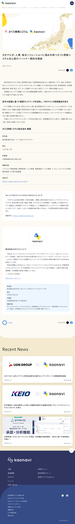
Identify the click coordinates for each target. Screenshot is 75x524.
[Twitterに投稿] (67, 322)
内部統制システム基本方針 (16, 495)
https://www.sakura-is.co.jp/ (15, 181)
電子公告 (11, 516)
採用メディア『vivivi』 (46, 477)
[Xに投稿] (67, 70)
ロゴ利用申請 (12, 513)
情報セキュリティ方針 (14, 507)
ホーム (4, 8)
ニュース (10, 8)
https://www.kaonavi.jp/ (23, 216)
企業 (9, 469)
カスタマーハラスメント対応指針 (17, 501)
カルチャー (11, 477)
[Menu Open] (72, 3)
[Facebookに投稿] (71, 70)
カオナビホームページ (12, 278)
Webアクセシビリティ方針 (16, 498)
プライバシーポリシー (14, 504)
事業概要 (11, 473)
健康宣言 (11, 510)
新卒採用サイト (44, 473)
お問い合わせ (12, 485)
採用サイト (42, 469)
